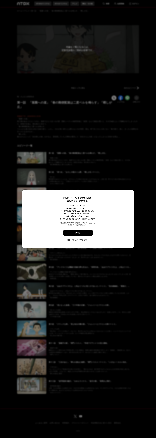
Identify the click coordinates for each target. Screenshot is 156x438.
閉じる (78, 233)
